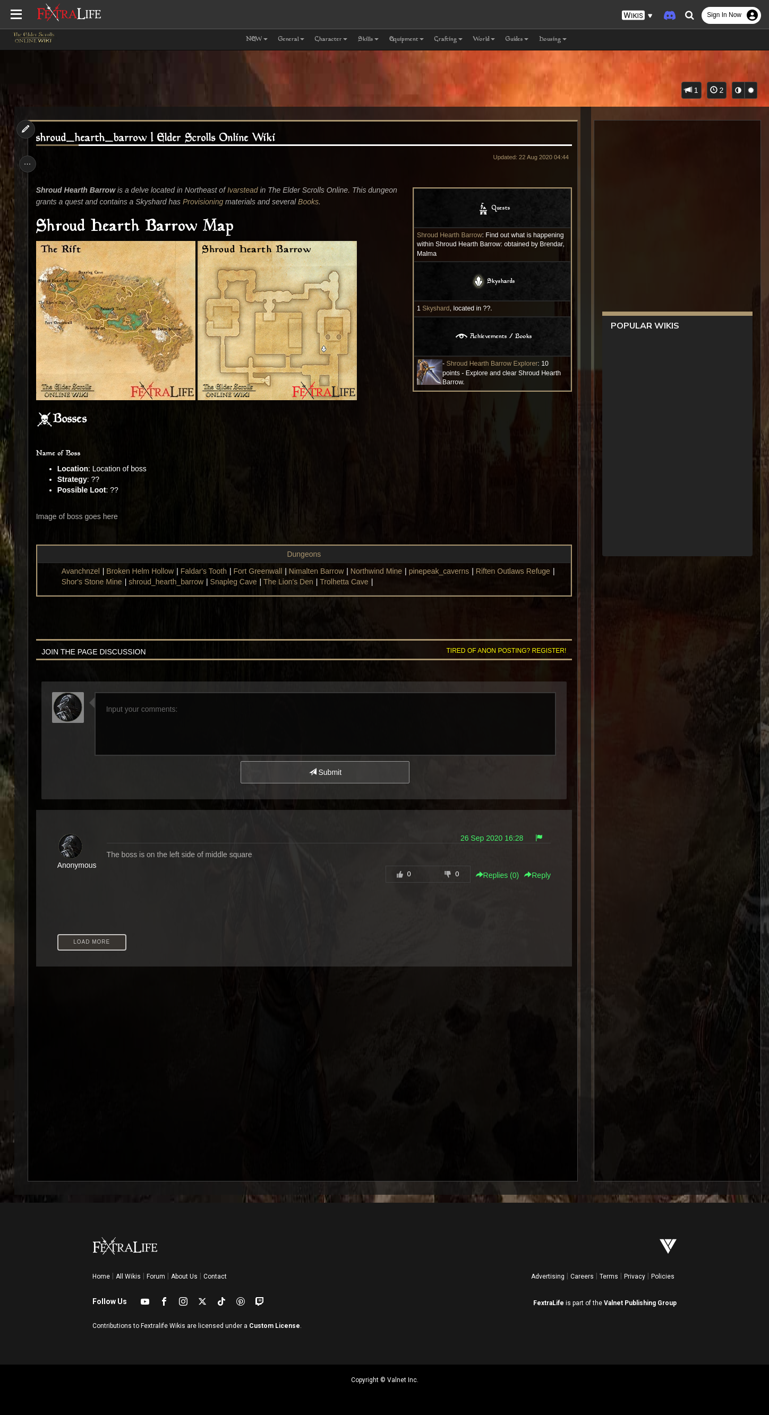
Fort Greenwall (260, 571)
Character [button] (331, 39)
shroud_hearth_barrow (168, 581)
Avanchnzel (83, 571)
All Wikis (128, 1276)
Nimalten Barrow (319, 571)
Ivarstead (245, 190)
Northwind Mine (379, 571)
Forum (156, 1276)
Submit (325, 772)
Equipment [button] (406, 39)
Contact (215, 1276)
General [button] (291, 39)
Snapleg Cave (236, 581)
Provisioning (205, 201)
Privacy (634, 1276)
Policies (662, 1276)
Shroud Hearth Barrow (446, 235)
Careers (582, 1276)
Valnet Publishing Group (640, 1303)
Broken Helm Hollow (142, 571)
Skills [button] (368, 39)
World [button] (484, 39)
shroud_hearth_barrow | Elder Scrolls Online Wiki (158, 138)
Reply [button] (533, 875)
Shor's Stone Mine (94, 581)
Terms (609, 1276)
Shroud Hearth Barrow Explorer (488, 363)
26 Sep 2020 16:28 (488, 838)
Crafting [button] (448, 39)
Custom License (274, 1326)
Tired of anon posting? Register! (503, 650)
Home (101, 1276)
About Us (184, 1276)
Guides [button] (517, 39)
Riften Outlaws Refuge (516, 571)
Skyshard (432, 308)
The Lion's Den (291, 581)
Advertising (548, 1276)
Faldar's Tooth (206, 571)
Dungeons (304, 554)
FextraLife (548, 1303)
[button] (637, 15)
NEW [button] (257, 39)
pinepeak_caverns (442, 571)
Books (311, 201)
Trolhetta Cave (346, 581)
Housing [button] (553, 39)
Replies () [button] (494, 875)
